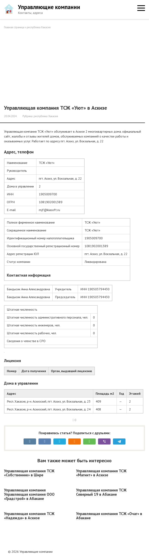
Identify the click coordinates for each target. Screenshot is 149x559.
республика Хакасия (39, 27)
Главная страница (14, 27)
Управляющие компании (49, 7)
